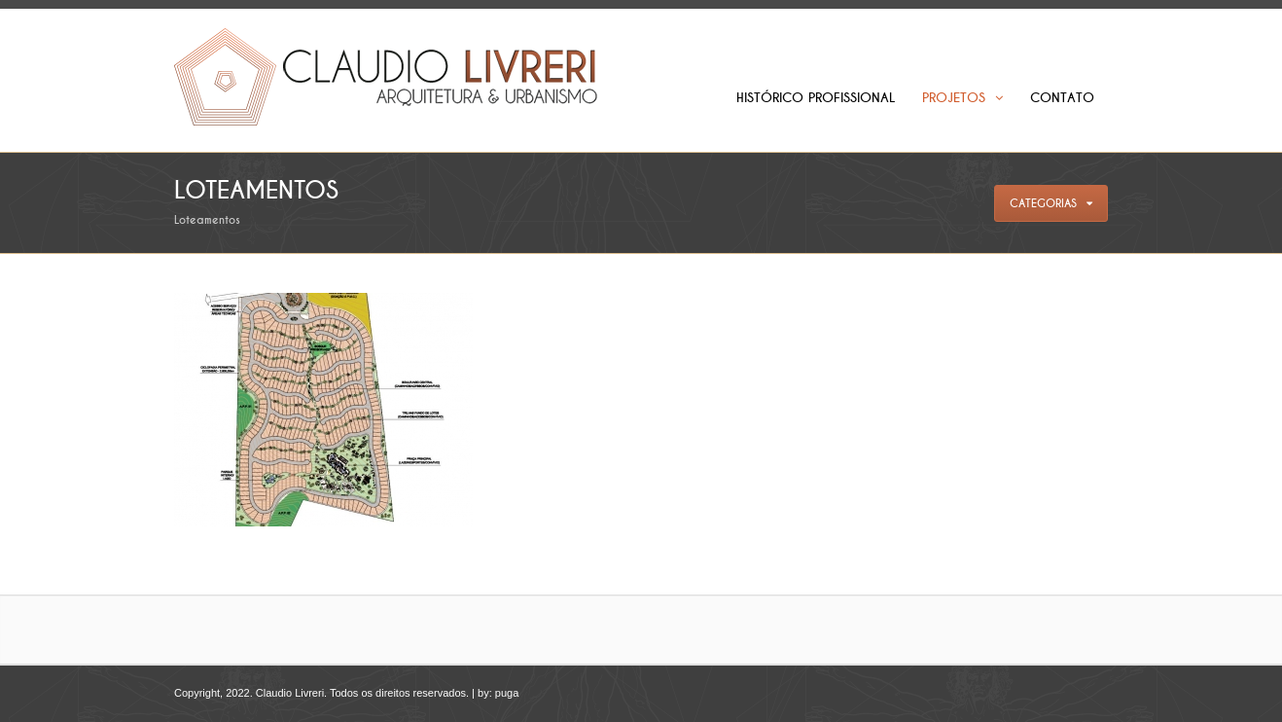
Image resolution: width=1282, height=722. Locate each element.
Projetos (962, 98)
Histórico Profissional (815, 98)
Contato (1062, 98)
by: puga (498, 693)
